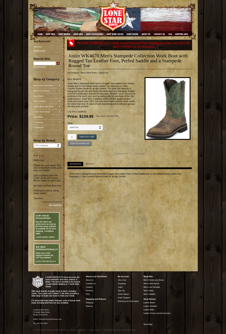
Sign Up (121, 291)
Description (75, 164)
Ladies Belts (149, 310)
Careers (89, 287)
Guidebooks (39, 127)
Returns (89, 306)
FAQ (88, 294)
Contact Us (90, 283)
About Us (90, 280)
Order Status (123, 294)
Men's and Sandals (152, 287)
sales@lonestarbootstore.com (50, 319)
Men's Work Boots (41, 91)
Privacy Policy (94, 330)
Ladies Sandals (150, 306)
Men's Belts (39, 96)
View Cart (122, 280)
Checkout (122, 283)
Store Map (148, 324)
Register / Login (39, 50)
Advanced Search (40, 66)
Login (120, 287)
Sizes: (70, 123)
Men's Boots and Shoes (43, 85)
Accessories (39, 122)
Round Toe (103, 73)
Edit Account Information (128, 301)
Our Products (73, 73)
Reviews (90, 164)
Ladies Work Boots (42, 112)
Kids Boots (38, 117)
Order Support (124, 298)
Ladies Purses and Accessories (157, 313)
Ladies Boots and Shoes (44, 106)
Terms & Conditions (78, 330)
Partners (89, 291)
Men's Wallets (39, 101)
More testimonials (55, 205)
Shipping (89, 303)
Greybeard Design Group (125, 330)
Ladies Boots (149, 303)
